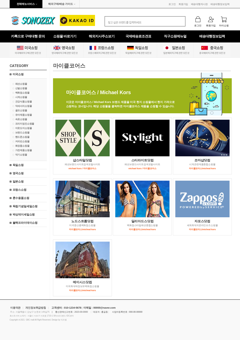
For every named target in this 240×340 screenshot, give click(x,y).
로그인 (172, 4)
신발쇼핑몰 (21, 88)
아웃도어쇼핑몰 (23, 128)
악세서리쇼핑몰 (23, 106)
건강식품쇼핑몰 (23, 101)
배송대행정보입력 (220, 4)
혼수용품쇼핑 (21, 198)
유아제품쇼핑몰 (23, 114)
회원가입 (183, 4)
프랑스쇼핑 (20, 189)
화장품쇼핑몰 (22, 145)
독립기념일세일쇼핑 (25, 206)
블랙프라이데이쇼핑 (25, 222)
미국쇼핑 (18, 74)
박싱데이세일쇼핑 (24, 214)
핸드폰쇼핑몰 (22, 137)
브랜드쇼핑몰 (22, 132)
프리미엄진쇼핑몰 (24, 123)
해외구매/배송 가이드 (60, 3)
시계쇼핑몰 (21, 97)
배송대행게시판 (199, 4)
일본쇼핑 (18, 181)
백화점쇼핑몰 (22, 92)
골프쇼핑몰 (21, 110)
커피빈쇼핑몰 (22, 141)
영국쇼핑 (18, 173)
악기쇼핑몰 (21, 154)
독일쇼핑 (18, 165)
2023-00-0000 (81, 312)
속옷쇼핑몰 (21, 119)
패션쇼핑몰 (21, 83)
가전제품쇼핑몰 (23, 150)
